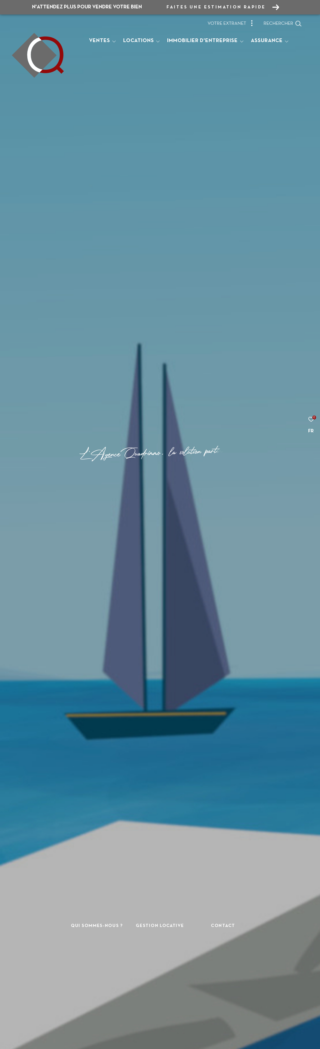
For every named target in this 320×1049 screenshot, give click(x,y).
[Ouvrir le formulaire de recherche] (282, 24)
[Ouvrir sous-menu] (114, 41)
